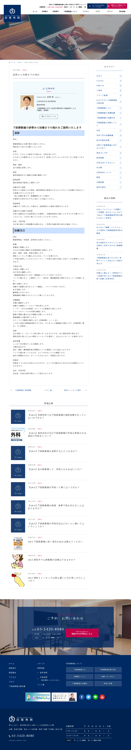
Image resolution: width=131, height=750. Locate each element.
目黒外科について (109, 172)
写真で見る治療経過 (109, 135)
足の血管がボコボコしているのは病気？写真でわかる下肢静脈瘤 (109, 245)
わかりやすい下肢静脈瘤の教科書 (109, 102)
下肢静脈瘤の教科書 (17, 686)
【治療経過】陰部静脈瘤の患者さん (28, 390)
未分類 (109, 167)
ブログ (97, 11)
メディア (110, 11)
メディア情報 (109, 95)
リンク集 (41, 685)
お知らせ (109, 85)
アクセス (86, 11)
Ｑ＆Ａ (20, 62)
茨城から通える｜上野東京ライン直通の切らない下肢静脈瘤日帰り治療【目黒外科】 (109, 276)
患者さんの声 (109, 153)
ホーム (35, 11)
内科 (109, 130)
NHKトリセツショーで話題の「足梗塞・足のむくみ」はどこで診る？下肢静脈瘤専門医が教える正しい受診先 (109, 214)
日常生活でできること (109, 163)
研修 (109, 177)
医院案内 (56, 11)
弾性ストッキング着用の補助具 (75, 390)
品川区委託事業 (109, 140)
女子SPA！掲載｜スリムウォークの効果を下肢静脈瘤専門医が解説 (109, 230)
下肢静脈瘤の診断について (109, 124)
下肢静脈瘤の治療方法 (109, 118)
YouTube (109, 81)
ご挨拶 (109, 90)
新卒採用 (43, 673)
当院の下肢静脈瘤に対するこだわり (109, 147)
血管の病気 (109, 187)
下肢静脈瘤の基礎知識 (109, 113)
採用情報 (122, 11)
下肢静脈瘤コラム (109, 108)
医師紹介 (45, 11)
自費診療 (109, 182)
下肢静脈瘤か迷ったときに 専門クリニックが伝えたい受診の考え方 (109, 261)
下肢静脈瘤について (70, 11)
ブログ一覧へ (49, 390)
